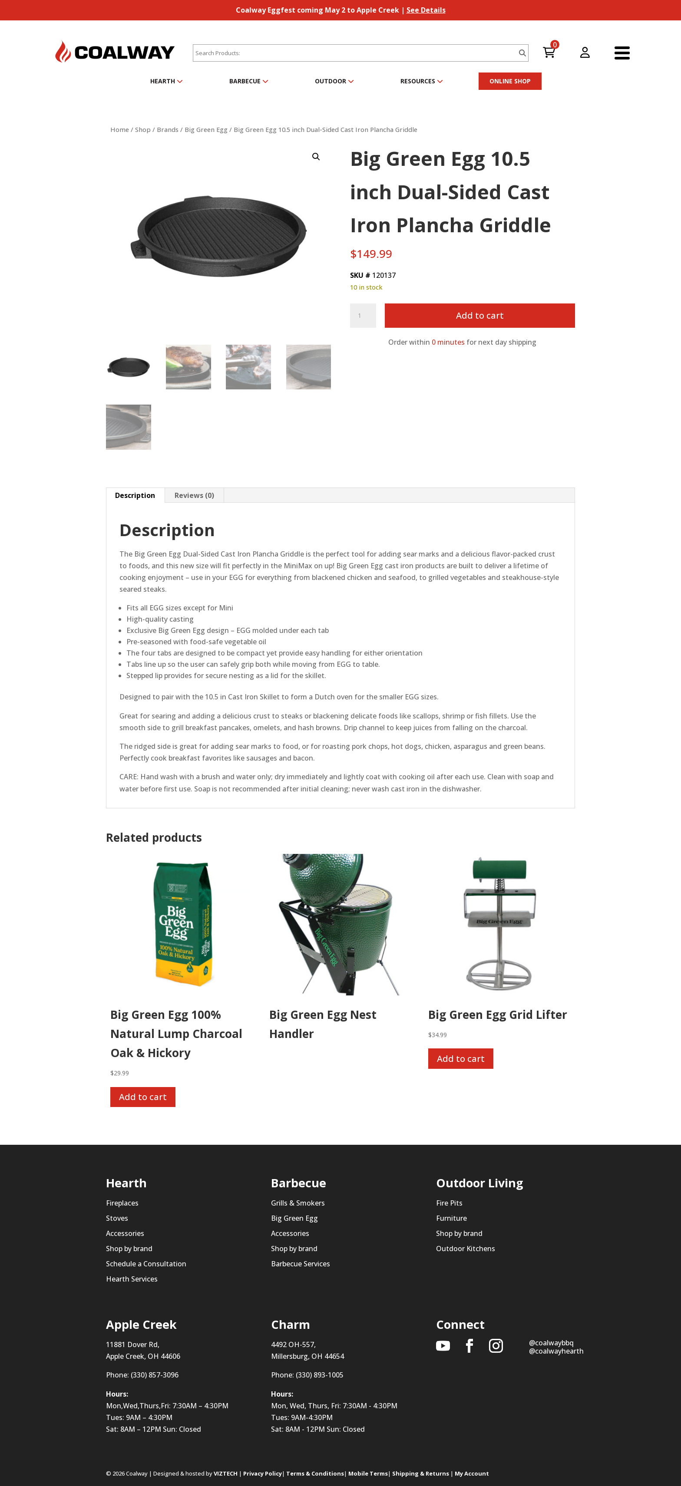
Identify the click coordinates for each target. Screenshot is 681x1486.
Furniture (451, 1218)
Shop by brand (129, 1248)
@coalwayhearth (556, 1351)
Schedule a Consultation (146, 1264)
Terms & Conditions (315, 1473)
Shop (143, 129)
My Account (472, 1473)
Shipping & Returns (420, 1473)
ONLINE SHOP (510, 81)
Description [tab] (135, 495)
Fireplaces (122, 1203)
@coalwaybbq (551, 1343)
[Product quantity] (363, 315)
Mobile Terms (368, 1473)
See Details (426, 10)
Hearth (166, 81)
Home (119, 129)
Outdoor (334, 81)
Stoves (117, 1218)
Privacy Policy (262, 1473)
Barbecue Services (300, 1264)
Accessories (125, 1233)
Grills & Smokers (298, 1203)
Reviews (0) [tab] (194, 495)
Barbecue (248, 81)
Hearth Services (132, 1279)
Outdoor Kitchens (465, 1248)
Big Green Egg (206, 129)
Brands (168, 129)
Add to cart (480, 315)
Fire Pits (449, 1203)
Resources (421, 81)
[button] (316, 157)
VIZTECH (226, 1473)
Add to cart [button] (143, 1097)
